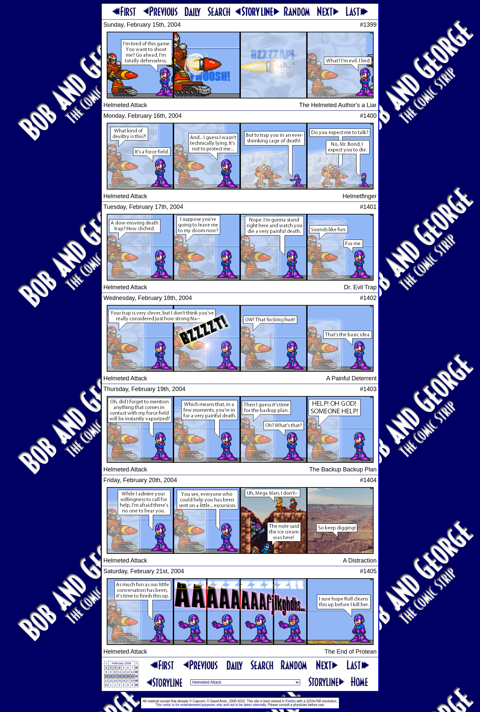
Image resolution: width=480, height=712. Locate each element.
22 (106, 680)
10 (115, 672)
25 (119, 680)
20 (128, 676)
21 (132, 676)
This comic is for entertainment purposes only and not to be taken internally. (211, 705)
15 (106, 676)
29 (106, 685)
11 (119, 672)
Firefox (291, 701)
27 (128, 680)
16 (110, 676)
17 (115, 676)
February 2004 (121, 663)
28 (132, 680)
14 (132, 672)
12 (123, 672)
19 (123, 676)
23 (110, 680)
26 (123, 680)
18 (119, 676)
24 (115, 680)
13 (128, 672)
